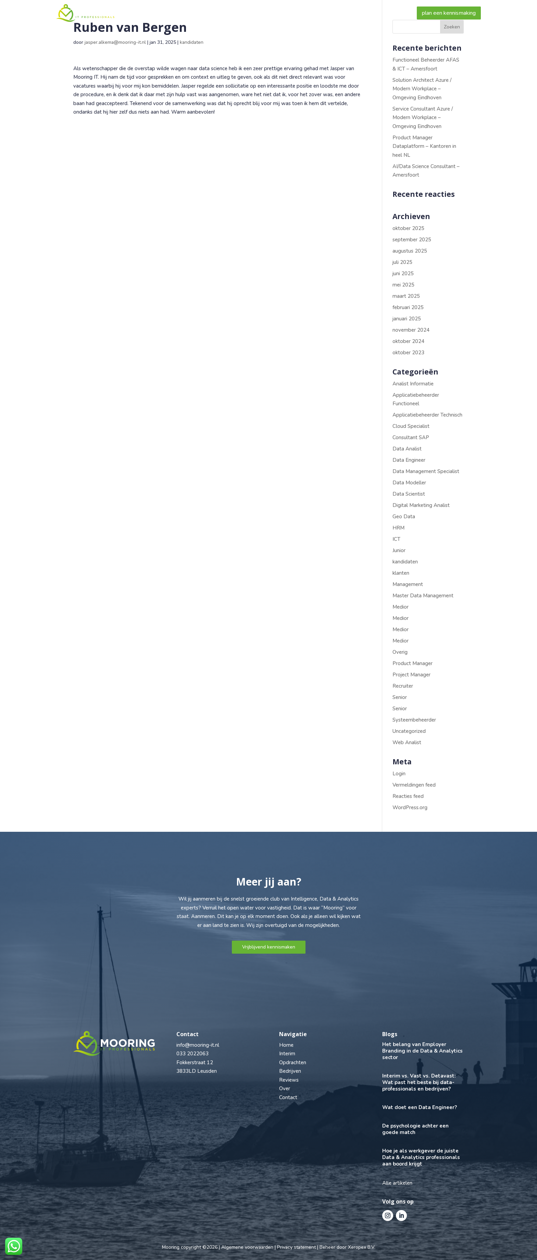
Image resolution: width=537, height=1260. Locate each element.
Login (398, 773)
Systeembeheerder (414, 719)
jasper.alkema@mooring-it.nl (115, 42)
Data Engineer (408, 460)
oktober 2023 (408, 352)
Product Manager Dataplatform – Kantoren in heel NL (424, 146)
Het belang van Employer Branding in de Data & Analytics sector (422, 1051)
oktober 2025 (408, 228)
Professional (177, 13)
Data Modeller (409, 482)
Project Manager (411, 674)
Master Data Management (422, 595)
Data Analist (407, 448)
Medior (400, 606)
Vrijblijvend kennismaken (268, 947)
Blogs (363, 13)
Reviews (305, 13)
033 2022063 (192, 1053)
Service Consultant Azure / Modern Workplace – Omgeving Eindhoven (422, 117)
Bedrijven (262, 13)
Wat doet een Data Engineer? (419, 1107)
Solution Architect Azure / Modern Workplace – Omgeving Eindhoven (421, 89)
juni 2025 (403, 273)
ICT (396, 539)
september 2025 (411, 239)
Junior (398, 550)
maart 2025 (406, 296)
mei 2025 (403, 284)
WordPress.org (409, 807)
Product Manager (412, 663)
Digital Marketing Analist (421, 505)
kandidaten (191, 42)
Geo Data (403, 516)
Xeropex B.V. (361, 1247)
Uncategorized (409, 731)
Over (336, 13)
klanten (400, 573)
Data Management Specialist (425, 471)
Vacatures (225, 13)
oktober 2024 (408, 341)
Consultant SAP (410, 437)
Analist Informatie (413, 383)
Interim (287, 1053)
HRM (398, 527)
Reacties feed (408, 796)
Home (140, 13)
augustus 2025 (409, 250)
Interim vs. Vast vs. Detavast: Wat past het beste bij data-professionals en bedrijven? (419, 1082)
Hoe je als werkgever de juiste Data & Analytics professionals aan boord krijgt (421, 1157)
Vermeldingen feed (414, 784)
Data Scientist (408, 494)
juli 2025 (402, 262)
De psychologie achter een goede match (415, 1129)
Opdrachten (292, 1062)
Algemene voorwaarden (247, 1247)
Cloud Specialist (410, 426)
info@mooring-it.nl (197, 1045)
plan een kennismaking (449, 13)
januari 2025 (406, 318)
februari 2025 (408, 307)
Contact (393, 13)
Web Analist (406, 742)
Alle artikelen (397, 1183)
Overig (400, 652)
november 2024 (410, 330)
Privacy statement (296, 1247)
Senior (399, 697)
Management (407, 584)
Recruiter (402, 686)
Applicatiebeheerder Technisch (427, 414)
